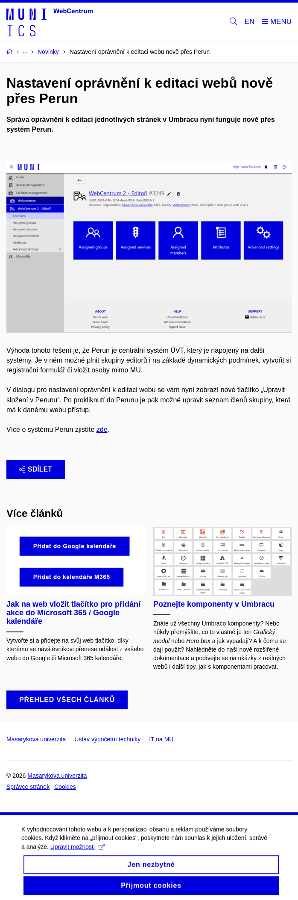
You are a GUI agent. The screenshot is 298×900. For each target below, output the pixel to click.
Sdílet (35, 469)
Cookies (65, 786)
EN (250, 22)
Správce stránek (28, 786)
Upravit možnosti (77, 851)
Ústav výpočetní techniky (107, 739)
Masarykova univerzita (36, 739)
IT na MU (161, 739)
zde (102, 429)
